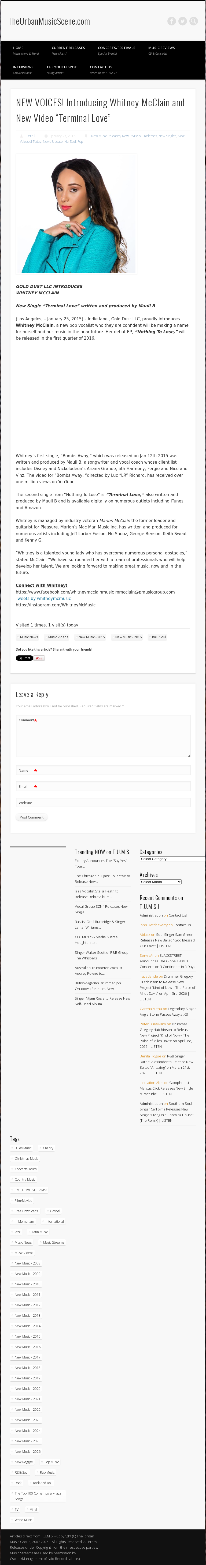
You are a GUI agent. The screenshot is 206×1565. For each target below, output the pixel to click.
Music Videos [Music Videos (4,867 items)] (24, 1253)
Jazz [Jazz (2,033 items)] (17, 1232)
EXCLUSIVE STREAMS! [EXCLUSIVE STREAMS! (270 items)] (31, 1190)
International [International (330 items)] (55, 1221)
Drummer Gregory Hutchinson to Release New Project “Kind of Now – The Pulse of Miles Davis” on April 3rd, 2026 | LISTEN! (167, 987)
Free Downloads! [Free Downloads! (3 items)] (27, 1211)
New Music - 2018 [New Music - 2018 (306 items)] (28, 1367)
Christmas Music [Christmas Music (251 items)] (26, 1158)
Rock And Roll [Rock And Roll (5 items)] (42, 1483)
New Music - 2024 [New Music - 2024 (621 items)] (28, 1430)
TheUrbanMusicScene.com (49, 20)
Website (25, 802)
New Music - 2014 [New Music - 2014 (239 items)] (28, 1326)
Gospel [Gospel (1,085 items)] (55, 1211)
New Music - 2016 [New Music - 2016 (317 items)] (28, 1347)
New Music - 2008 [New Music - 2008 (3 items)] (28, 1263)
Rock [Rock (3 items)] (18, 1483)
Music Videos (58, 637)
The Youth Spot (61, 70)
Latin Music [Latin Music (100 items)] (40, 1232)
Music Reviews (161, 50)
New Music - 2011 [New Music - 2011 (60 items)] (28, 1294)
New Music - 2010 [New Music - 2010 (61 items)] (28, 1284)
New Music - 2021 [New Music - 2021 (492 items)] (28, 1399)
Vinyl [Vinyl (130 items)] (33, 1509)
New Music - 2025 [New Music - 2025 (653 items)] (28, 1441)
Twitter (182, 21)
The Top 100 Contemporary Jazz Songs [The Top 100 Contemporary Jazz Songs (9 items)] (38, 1496)
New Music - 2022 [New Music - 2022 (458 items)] (28, 1409)
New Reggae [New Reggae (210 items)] (24, 1462)
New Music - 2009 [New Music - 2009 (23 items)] (28, 1273)
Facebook (171, 21)
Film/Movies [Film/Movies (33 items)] (23, 1200)
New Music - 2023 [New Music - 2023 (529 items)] (28, 1420)
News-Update (53, 141)
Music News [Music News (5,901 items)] (23, 1242)
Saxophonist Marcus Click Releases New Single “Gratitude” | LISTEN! (166, 1088)
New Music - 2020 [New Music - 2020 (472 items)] (28, 1388)
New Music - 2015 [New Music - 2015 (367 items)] (28, 1336)
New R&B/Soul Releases (139, 136)
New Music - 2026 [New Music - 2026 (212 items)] (28, 1451)
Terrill (30, 136)
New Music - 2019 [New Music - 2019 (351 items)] (28, 1378)
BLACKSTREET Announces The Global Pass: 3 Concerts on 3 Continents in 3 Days (167, 961)
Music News (29, 637)
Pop (80, 141)
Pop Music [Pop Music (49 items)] (52, 1462)
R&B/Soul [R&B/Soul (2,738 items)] (21, 1472)
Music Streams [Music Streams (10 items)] (53, 1242)
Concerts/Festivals (116, 50)
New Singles (167, 136)
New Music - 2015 (92, 637)
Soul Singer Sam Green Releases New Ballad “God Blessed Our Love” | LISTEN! (167, 940)
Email (28, 786)
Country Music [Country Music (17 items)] (25, 1179)
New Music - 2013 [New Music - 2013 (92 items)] (28, 1315)
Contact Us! (103, 70)
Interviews (23, 70)
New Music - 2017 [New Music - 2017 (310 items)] (28, 1357)
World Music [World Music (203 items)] (23, 1520)
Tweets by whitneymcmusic (43, 598)
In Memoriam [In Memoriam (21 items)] (24, 1221)
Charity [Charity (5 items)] (48, 1148)
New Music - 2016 (128, 637)
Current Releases (68, 50)
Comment (28, 720)
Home (26, 50)
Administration (151, 915)
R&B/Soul (159, 637)
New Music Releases (105, 136)
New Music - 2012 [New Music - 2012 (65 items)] (28, 1305)
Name (28, 770)
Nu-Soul (70, 141)
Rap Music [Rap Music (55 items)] (47, 1472)
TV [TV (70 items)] (17, 1509)
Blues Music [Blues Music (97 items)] (23, 1148)
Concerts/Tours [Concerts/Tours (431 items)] (25, 1169)
